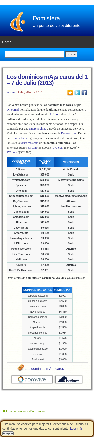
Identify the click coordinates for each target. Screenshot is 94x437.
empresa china (37, 128)
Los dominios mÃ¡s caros (44, 369)
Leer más (76, 428)
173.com (12, 152)
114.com (55, 114)
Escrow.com (68, 133)
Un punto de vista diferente (56, 25)
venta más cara (29, 143)
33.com (32, 147)
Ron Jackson (19, 138)
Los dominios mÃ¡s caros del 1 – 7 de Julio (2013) (47, 79)
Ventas (11, 92)
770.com (58, 147)
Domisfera (46, 18)
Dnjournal (13, 109)
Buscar (71, 54)
